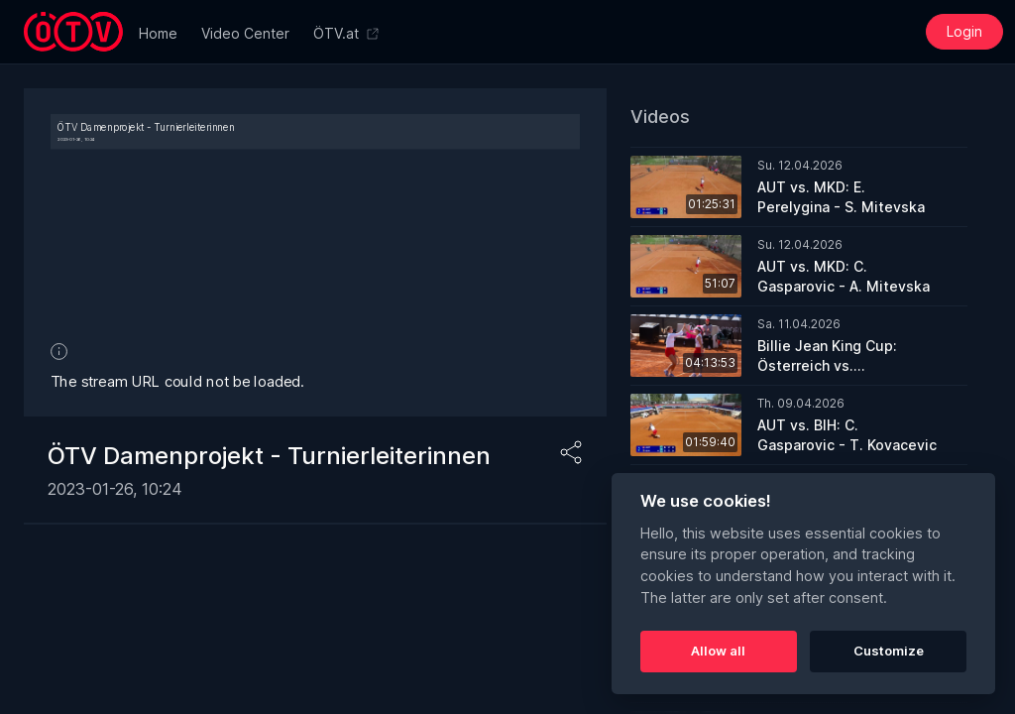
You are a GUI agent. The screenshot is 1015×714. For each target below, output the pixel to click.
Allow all (718, 650)
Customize (888, 650)
